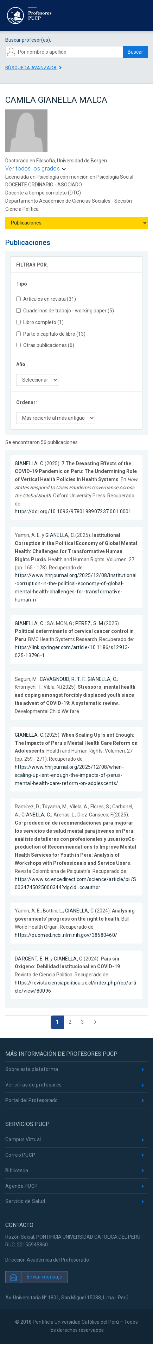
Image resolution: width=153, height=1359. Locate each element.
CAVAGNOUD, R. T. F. (62, 679)
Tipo (21, 284)
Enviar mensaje (44, 1277)
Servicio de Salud (25, 1201)
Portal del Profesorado (31, 1100)
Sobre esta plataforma (31, 1069)
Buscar (135, 52)
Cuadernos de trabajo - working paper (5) (65, 310)
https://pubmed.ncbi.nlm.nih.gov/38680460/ (66, 935)
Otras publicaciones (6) (45, 345)
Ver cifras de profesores (33, 1085)
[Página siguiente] (95, 1022)
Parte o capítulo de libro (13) (50, 334)
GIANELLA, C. (30, 463)
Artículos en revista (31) (46, 299)
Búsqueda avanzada (31, 67)
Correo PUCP (20, 1155)
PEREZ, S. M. (89, 623)
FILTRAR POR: (32, 265)
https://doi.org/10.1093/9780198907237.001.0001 (73, 511)
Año (20, 364)
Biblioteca (16, 1170)
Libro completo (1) (40, 322)
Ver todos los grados (32, 168)
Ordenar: (26, 402)
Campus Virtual (23, 1139)
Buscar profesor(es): (28, 40)
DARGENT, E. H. (32, 959)
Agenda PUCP (21, 1186)
